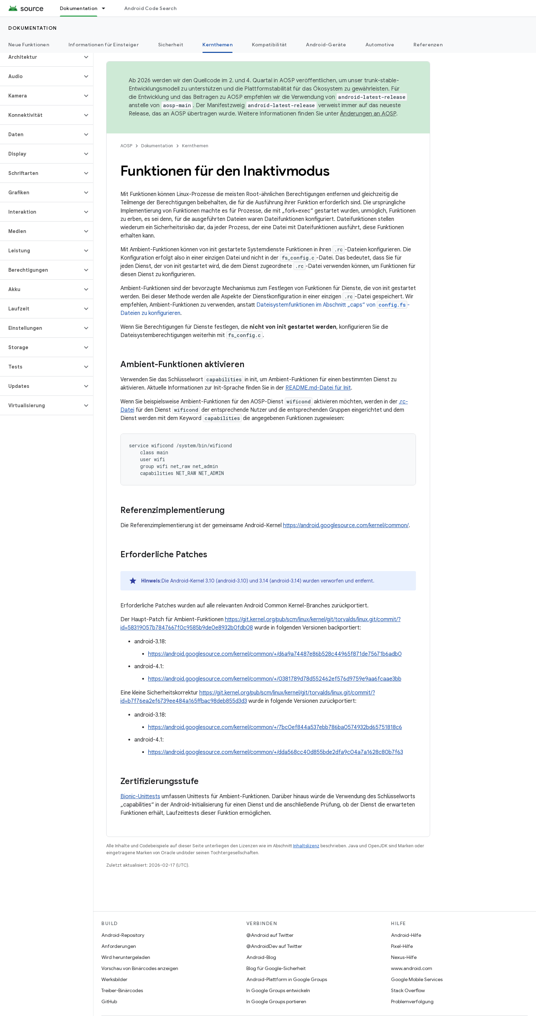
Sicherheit (170, 44)
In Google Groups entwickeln (278, 990)
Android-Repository (122, 935)
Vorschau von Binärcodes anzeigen (139, 968)
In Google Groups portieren (276, 1001)
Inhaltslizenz (306, 846)
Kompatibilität (269, 44)
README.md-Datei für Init (318, 387)
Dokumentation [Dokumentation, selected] (78, 8)
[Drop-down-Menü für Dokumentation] (106, 8)
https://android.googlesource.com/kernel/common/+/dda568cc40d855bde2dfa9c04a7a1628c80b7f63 (275, 752)
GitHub (109, 1001)
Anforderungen (118, 946)
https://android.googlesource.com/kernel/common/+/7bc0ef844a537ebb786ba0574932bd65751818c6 (275, 727)
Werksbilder (114, 979)
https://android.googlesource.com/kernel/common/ (346, 525)
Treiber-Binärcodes (122, 990)
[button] (41, 57)
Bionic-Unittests (140, 796)
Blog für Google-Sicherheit (276, 968)
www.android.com (411, 968)
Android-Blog (261, 957)
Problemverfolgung (412, 1001)
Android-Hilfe (406, 935)
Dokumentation (32, 28)
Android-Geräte (326, 44)
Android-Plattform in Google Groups (286, 979)
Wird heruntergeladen (125, 957)
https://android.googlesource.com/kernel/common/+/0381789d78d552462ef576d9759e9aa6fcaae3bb (274, 678)
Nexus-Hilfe (404, 957)
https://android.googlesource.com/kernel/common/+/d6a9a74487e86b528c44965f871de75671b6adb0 (275, 654)
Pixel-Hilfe (402, 946)
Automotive (379, 44)
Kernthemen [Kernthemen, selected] (217, 44)
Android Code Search (150, 8)
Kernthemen (195, 146)
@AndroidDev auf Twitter (274, 946)
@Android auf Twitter (269, 935)
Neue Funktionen (28, 44)
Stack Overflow (408, 990)
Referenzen (428, 44)
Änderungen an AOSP (368, 113)
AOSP (126, 146)
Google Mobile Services (417, 979)
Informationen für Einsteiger (104, 44)
